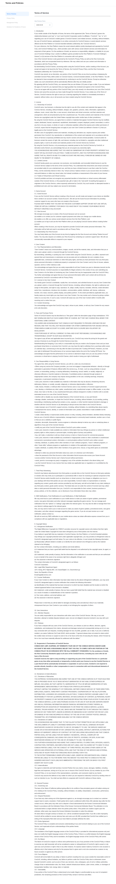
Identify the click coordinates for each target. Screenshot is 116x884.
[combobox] (43, 25)
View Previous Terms (39, 21)
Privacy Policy (11, 18)
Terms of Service (11, 14)
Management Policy (12, 22)
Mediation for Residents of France (16, 27)
